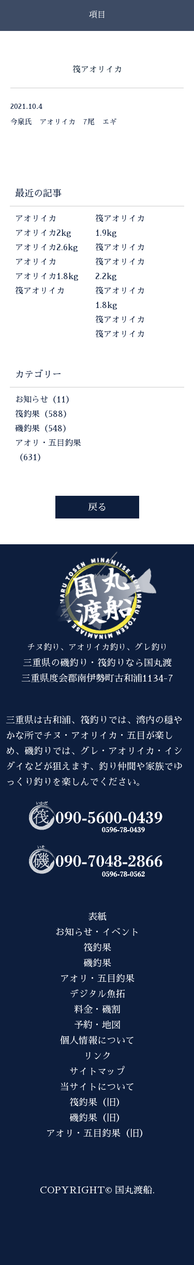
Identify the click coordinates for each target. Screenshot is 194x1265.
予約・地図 (97, 1025)
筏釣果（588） (43, 414)
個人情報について (97, 1040)
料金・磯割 (97, 1009)
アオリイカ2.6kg (46, 248)
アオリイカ (35, 219)
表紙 (97, 916)
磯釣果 (97, 963)
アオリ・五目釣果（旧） (97, 1133)
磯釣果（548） (43, 429)
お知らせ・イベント (97, 932)
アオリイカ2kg (43, 233)
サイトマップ (97, 1071)
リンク (97, 1056)
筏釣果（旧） (97, 1102)
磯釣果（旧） (97, 1118)
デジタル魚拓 (97, 994)
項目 (97, 15)
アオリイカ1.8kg (47, 276)
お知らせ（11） (44, 400)
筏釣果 (97, 947)
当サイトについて (97, 1087)
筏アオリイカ (40, 291)
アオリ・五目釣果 (97, 978)
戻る (97, 507)
